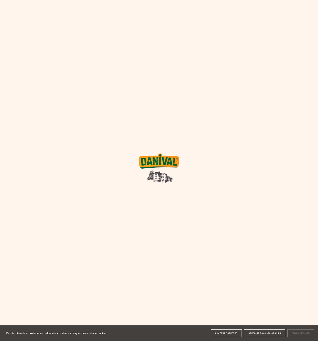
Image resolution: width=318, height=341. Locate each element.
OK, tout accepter (226, 333)
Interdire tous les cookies (264, 333)
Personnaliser (301, 333)
